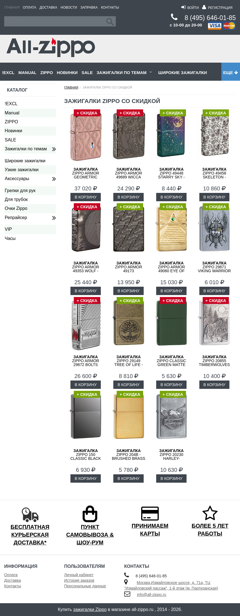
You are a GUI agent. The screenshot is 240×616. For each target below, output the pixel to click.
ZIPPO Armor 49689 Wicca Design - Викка (128, 175)
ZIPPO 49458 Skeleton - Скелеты (214, 175)
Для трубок (16, 199)
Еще (230, 72)
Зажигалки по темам (121, 72)
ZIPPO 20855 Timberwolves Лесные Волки (214, 363)
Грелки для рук (20, 190)
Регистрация (217, 8)
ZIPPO (46, 72)
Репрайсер (16, 217)
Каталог (17, 90)
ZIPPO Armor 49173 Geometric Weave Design (128, 271)
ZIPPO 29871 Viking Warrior (214, 267)
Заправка (89, 7)
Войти (190, 8)
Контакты (110, 7)
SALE (87, 72)
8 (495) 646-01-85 (210, 17)
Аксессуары (17, 178)
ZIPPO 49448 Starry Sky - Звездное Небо (171, 175)
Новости (69, 7)
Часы (10, 238)
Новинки (67, 72)
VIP (8, 229)
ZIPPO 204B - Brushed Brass (128, 454)
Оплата (29, 7)
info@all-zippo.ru (151, 594)
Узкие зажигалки (21, 169)
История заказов (79, 580)
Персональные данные (85, 586)
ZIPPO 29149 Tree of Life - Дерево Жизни (128, 363)
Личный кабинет (79, 575)
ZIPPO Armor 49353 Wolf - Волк (85, 269)
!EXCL (8, 72)
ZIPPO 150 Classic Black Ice (85, 456)
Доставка (48, 7)
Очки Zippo (16, 208)
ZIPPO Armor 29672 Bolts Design (85, 363)
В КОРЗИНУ (86, 197)
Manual (27, 72)
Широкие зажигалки (182, 72)
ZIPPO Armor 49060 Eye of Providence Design (171, 271)
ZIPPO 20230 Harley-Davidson (171, 456)
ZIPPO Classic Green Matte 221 (171, 363)
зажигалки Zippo (90, 609)
